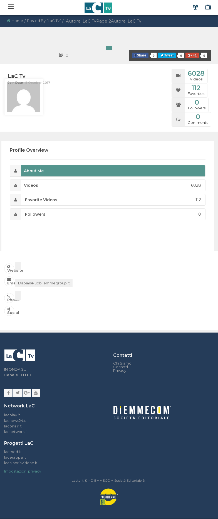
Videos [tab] (105, 185)
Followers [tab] (105, 214)
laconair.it (13, 426)
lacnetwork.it (16, 431)
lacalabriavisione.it (20, 463)
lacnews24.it (15, 420)
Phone (10, 298)
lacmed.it (12, 451)
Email (10, 281)
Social (10, 311)
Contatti (120, 367)
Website (10, 268)
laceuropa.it (15, 457)
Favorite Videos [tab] (105, 199)
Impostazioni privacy (22, 471)
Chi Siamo (122, 363)
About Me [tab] (27, 170)
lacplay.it (12, 415)
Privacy (119, 370)
